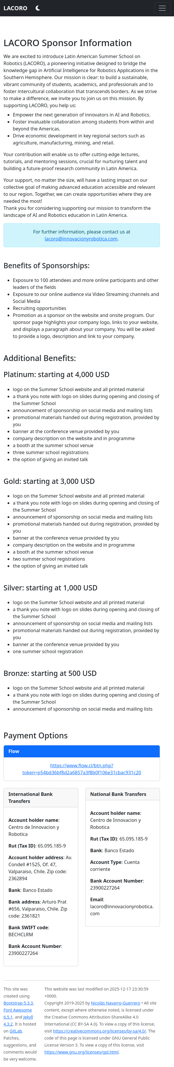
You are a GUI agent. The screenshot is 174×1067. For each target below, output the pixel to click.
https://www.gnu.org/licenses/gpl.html (81, 1052)
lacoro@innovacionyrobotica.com (81, 239)
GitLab (16, 1031)
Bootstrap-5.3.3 (18, 1003)
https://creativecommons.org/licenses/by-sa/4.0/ (99, 1031)
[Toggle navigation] (162, 8)
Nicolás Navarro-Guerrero (115, 1003)
